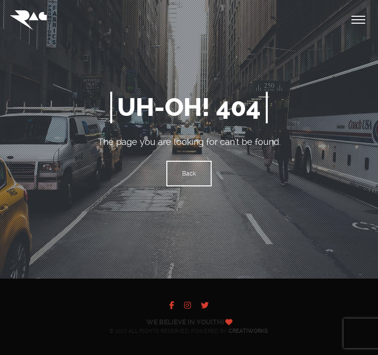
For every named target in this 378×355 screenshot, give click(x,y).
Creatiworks (248, 331)
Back (189, 173)
